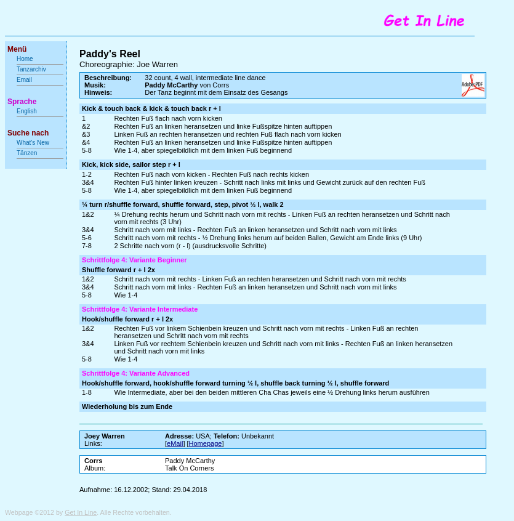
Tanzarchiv (31, 69)
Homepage (205, 443)
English (27, 111)
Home (25, 58)
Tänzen (27, 153)
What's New (34, 142)
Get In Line (81, 512)
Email (24, 79)
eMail (175, 443)
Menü (16, 49)
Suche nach (28, 133)
